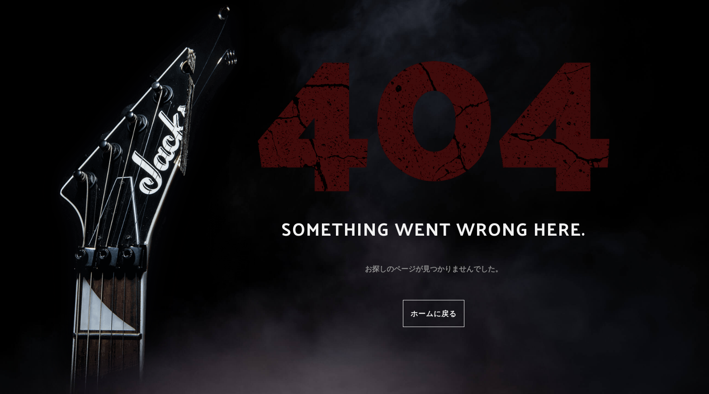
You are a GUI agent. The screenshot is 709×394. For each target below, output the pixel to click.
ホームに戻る (434, 313)
